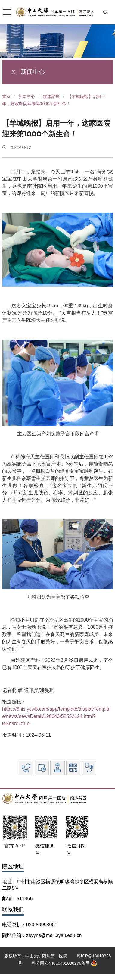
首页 (6, 96)
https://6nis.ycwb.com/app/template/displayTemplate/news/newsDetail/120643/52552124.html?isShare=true (56, 716)
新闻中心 (26, 96)
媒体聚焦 (51, 96)
